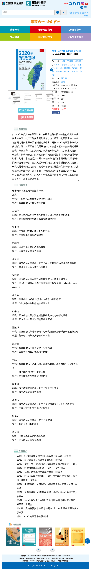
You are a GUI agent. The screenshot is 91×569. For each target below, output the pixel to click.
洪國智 (72, 65)
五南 (63, 82)
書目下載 (76, 13)
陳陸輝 (67, 68)
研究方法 (77, 51)
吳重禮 (78, 61)
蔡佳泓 (67, 71)
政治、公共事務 (58, 51)
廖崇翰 (59, 71)
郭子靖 (59, 68)
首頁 (70, 13)
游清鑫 (75, 68)
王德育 (70, 61)
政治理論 (69, 51)
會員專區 (83, 13)
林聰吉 (56, 65)
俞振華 (64, 65)
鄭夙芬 (75, 71)
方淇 (63, 61)
